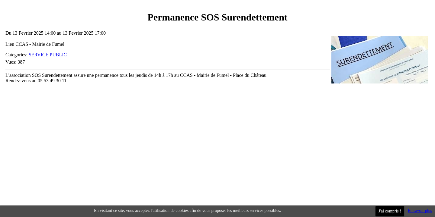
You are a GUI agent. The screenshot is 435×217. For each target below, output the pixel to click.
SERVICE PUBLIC (48, 54)
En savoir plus (420, 210)
